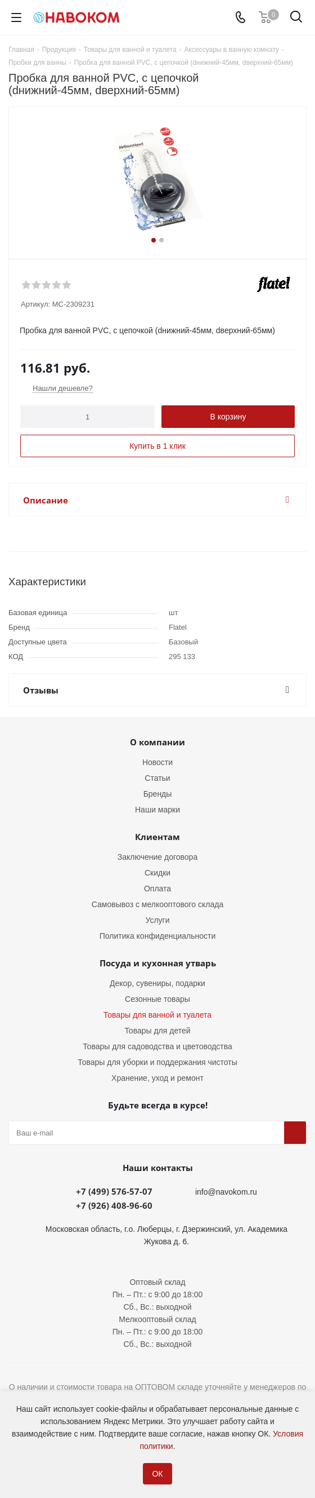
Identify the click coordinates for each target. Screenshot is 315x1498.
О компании (157, 742)
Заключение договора (157, 856)
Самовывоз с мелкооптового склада (157, 904)
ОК (157, 1473)
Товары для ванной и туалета (158, 1014)
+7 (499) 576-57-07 (114, 1191)
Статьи (157, 778)
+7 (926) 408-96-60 (114, 1205)
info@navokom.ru (226, 1191)
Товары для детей (157, 1030)
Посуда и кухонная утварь (158, 963)
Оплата (157, 888)
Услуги (157, 920)
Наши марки (157, 809)
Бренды (157, 793)
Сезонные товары (157, 999)
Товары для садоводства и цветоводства (157, 1046)
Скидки (157, 872)
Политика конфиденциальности (158, 935)
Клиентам (157, 836)
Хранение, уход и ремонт (157, 1077)
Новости (157, 762)
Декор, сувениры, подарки (157, 983)
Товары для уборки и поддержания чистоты (157, 1062)
